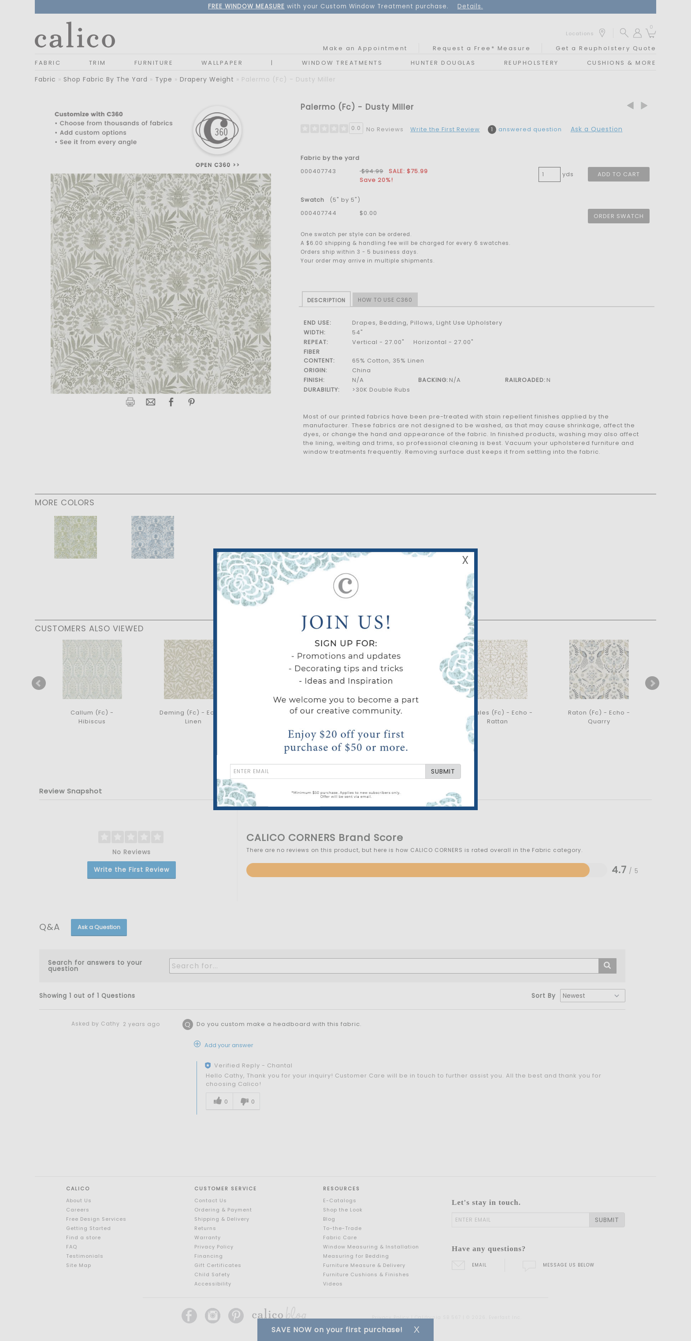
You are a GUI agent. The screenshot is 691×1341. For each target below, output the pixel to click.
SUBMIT (443, 771)
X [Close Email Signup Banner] (465, 560)
